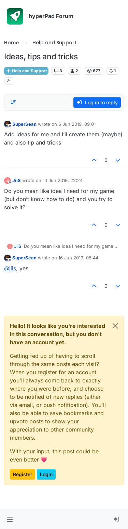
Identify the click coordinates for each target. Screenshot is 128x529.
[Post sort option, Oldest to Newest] (13, 102)
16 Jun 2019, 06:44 (78, 257)
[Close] (115, 325)
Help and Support (26, 70)
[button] (10, 519)
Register (22, 474)
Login (46, 474)
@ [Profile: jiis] (10, 268)
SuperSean (24, 124)
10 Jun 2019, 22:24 (63, 180)
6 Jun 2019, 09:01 (77, 124)
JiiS (16, 180)
